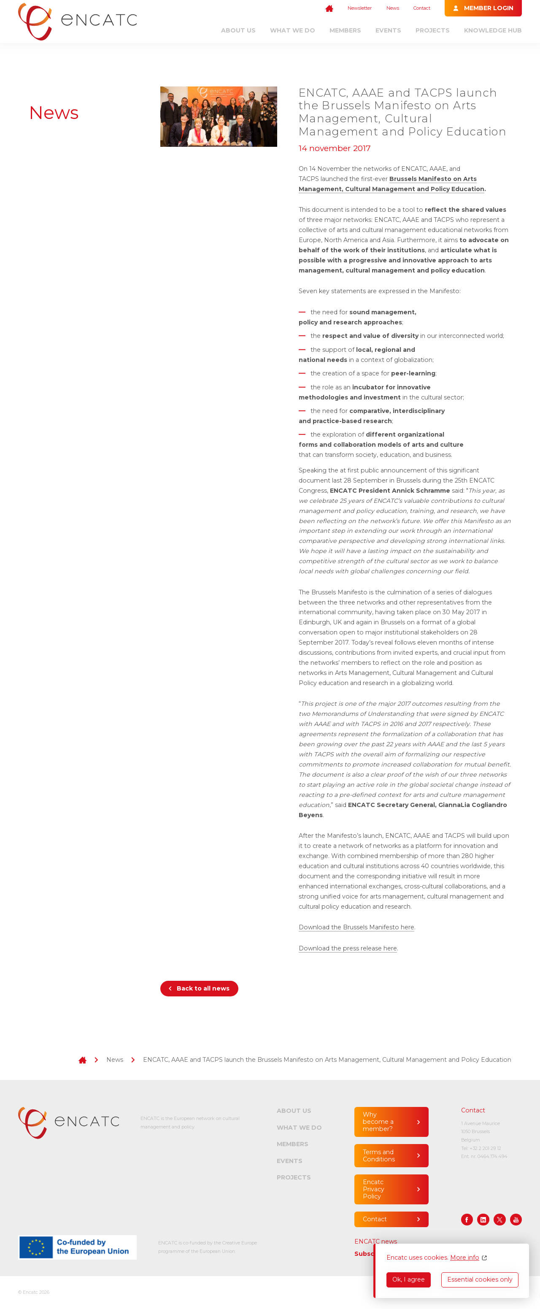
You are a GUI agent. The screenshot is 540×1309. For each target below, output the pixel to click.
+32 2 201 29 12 (485, 1148)
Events (388, 30)
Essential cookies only (480, 1279)
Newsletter (360, 8)
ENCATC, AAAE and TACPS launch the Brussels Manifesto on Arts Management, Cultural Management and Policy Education (327, 1059)
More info (464, 1257)
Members (345, 30)
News (392, 8)
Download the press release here (348, 948)
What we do (292, 30)
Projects (433, 30)
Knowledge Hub (493, 30)
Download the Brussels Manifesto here (356, 927)
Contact (421, 8)
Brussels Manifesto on (425, 179)
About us (238, 30)
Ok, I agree (408, 1279)
